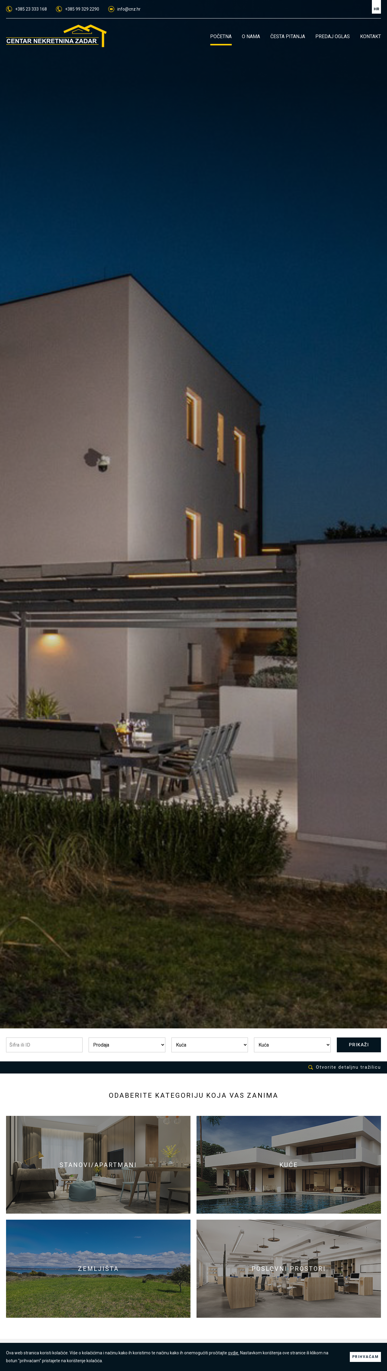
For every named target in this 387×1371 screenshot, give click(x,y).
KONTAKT (370, 36)
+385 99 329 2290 (77, 9)
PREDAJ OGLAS (332, 36)
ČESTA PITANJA (287, 36)
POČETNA (221, 36)
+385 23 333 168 (26, 9)
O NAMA (251, 36)
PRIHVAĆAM (365, 1357)
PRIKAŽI (359, 1044)
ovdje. (233, 1352)
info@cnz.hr (124, 9)
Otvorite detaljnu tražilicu (344, 1067)
